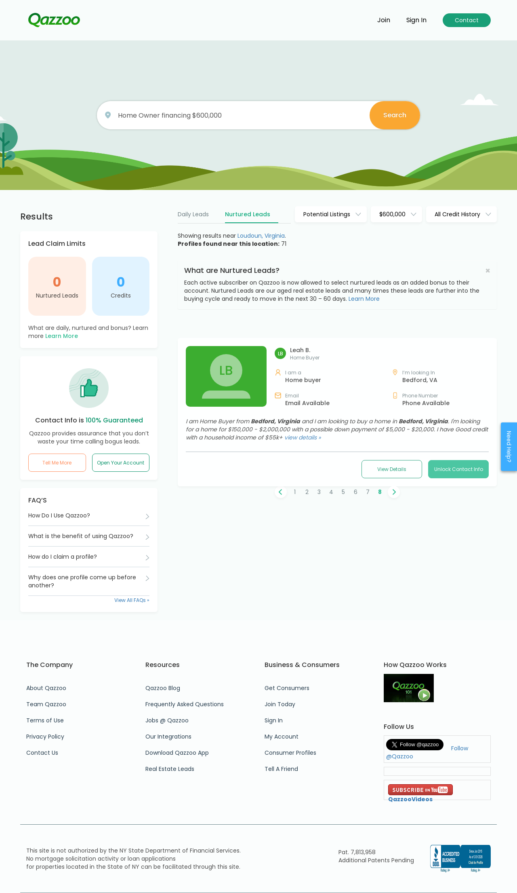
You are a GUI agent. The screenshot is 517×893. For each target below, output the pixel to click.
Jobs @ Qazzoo (167, 720)
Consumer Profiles (290, 753)
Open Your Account (120, 462)
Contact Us (42, 753)
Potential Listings (326, 214)
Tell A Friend (281, 769)
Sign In (274, 720)
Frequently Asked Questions (184, 704)
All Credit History (457, 214)
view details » (302, 563)
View (391, 594)
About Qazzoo (46, 688)
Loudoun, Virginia (261, 236)
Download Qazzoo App (177, 753)
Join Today (280, 704)
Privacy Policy (45, 737)
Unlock (458, 594)
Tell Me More (56, 462)
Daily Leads (193, 214)
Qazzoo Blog (162, 688)
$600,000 (392, 214)
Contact (467, 20)
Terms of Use (45, 720)
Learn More (61, 336)
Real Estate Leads (169, 769)
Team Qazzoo (46, 704)
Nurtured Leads (57, 295)
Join (383, 20)
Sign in (416, 20)
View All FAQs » (131, 600)
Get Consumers (287, 688)
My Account (281, 737)
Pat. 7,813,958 (357, 852)
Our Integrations (168, 737)
